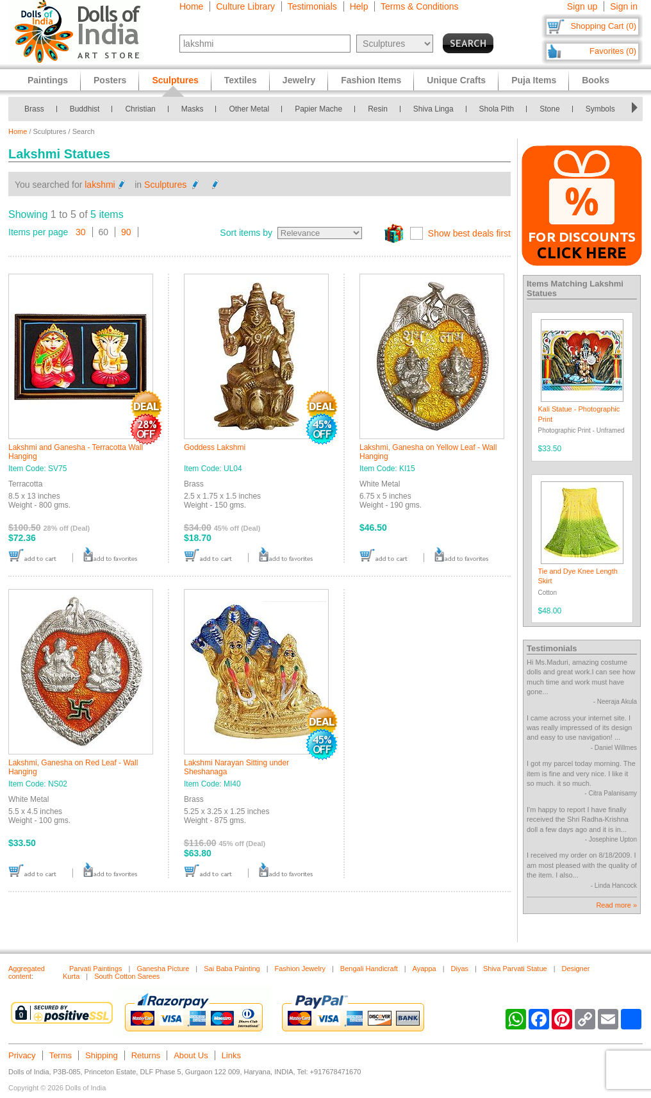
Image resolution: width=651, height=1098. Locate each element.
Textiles (240, 80)
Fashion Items (371, 80)
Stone (549, 108)
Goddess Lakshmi (214, 447)
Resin (378, 108)
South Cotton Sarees (127, 976)
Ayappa (424, 968)
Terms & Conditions (419, 6)
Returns (146, 1055)
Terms (60, 1055)
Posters (110, 80)
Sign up (582, 6)
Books (595, 80)
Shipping (101, 1055)
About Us (191, 1055)
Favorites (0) (612, 51)
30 (81, 232)
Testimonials (312, 6)
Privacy (22, 1055)
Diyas (460, 968)
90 (126, 232)
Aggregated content (26, 972)
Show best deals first (469, 233)
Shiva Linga (433, 108)
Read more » (616, 905)
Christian (140, 108)
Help (359, 6)
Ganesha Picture (162, 968)
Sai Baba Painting (232, 968)
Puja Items (533, 80)
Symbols (600, 108)
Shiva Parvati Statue (515, 968)
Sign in (624, 6)
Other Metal (249, 108)
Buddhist (85, 108)
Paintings (48, 80)
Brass (34, 108)
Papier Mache (318, 108)
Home (191, 6)
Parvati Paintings (95, 968)
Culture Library (245, 6)
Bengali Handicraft (369, 968)
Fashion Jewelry (300, 968)
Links (231, 1055)
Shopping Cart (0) (603, 26)
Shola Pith (497, 108)
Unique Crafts (456, 80)
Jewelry (299, 80)
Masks (192, 108)
